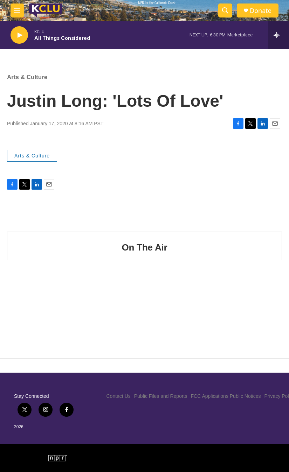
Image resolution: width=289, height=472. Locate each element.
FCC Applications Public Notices (226, 396)
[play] (19, 35)
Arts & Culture (27, 77)
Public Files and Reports (160, 396)
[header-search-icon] (225, 10)
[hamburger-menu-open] (17, 10)
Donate (260, 10)
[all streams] (278, 35)
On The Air (144, 247)
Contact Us (118, 396)
